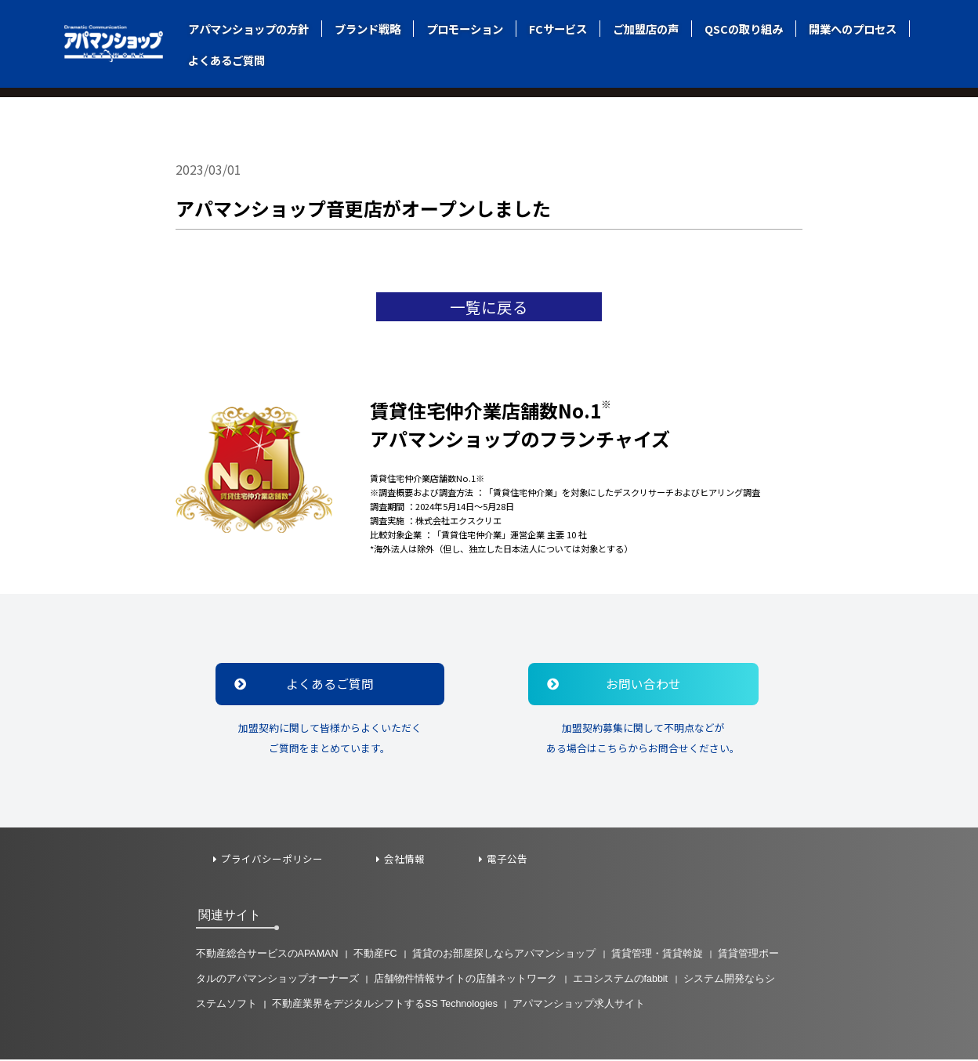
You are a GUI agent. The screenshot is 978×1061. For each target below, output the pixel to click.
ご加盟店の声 (646, 28)
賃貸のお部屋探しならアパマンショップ (505, 955)
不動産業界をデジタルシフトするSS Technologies (385, 1005)
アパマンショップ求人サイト (581, 1005)
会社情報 (406, 861)
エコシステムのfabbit (620, 980)
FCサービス (558, 28)
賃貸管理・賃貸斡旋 (658, 955)
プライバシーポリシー (273, 861)
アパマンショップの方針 (248, 28)
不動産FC (376, 955)
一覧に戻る (489, 306)
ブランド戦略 (367, 28)
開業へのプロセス (852, 28)
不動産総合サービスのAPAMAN (267, 955)
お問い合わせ (619, 685)
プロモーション (464, 28)
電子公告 (509, 861)
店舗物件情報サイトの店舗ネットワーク (465, 980)
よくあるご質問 (226, 60)
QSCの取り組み (744, 28)
